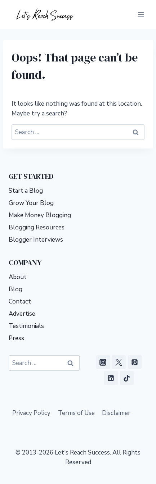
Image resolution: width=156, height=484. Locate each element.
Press (16, 338)
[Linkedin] (111, 378)
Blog (15, 289)
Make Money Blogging (40, 215)
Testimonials (26, 326)
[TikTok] (127, 378)
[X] (119, 362)
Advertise (22, 314)
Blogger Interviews (36, 240)
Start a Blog (26, 191)
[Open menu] (140, 14)
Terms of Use (76, 413)
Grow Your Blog (31, 203)
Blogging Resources (36, 227)
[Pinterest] (135, 362)
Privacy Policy (31, 413)
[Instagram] (103, 362)
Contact (20, 301)
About (18, 277)
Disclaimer (116, 413)
